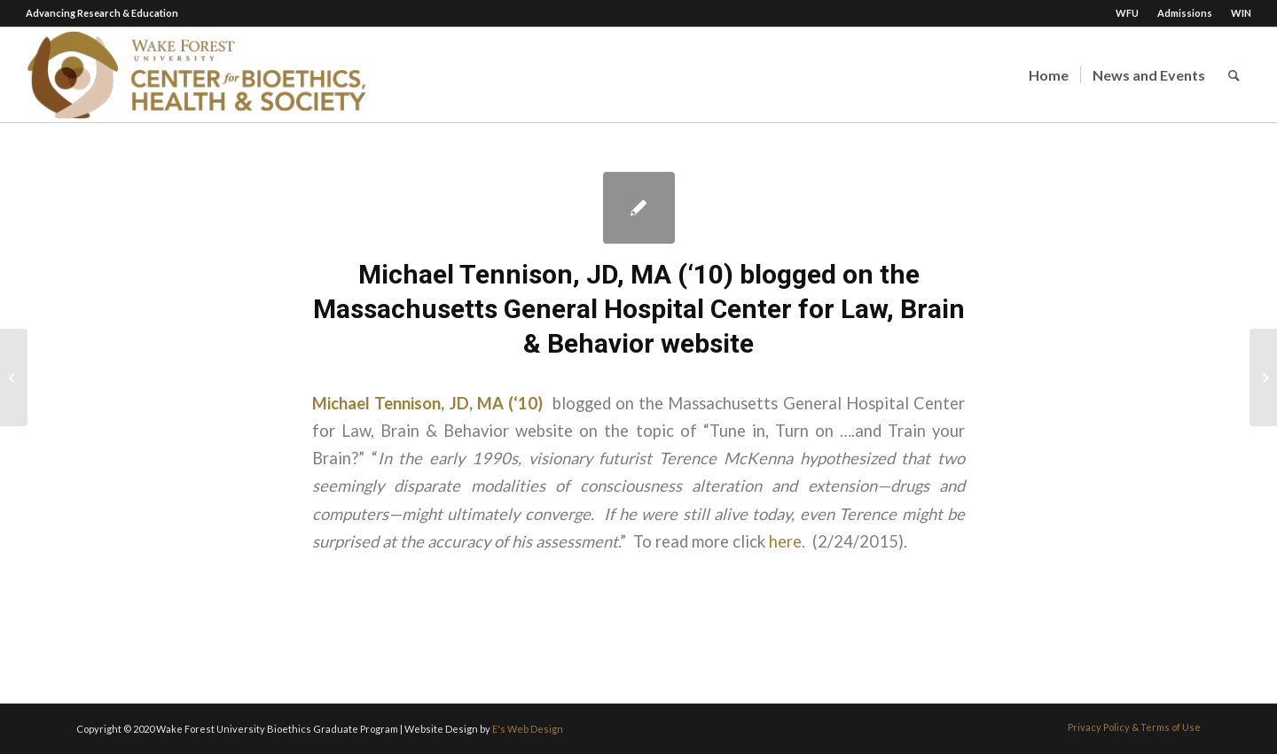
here (785, 541)
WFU (1127, 13)
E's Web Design (527, 729)
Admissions (1184, 13)
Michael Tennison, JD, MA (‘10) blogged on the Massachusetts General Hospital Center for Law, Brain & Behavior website (639, 309)
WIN (1241, 13)
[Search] (1234, 74)
